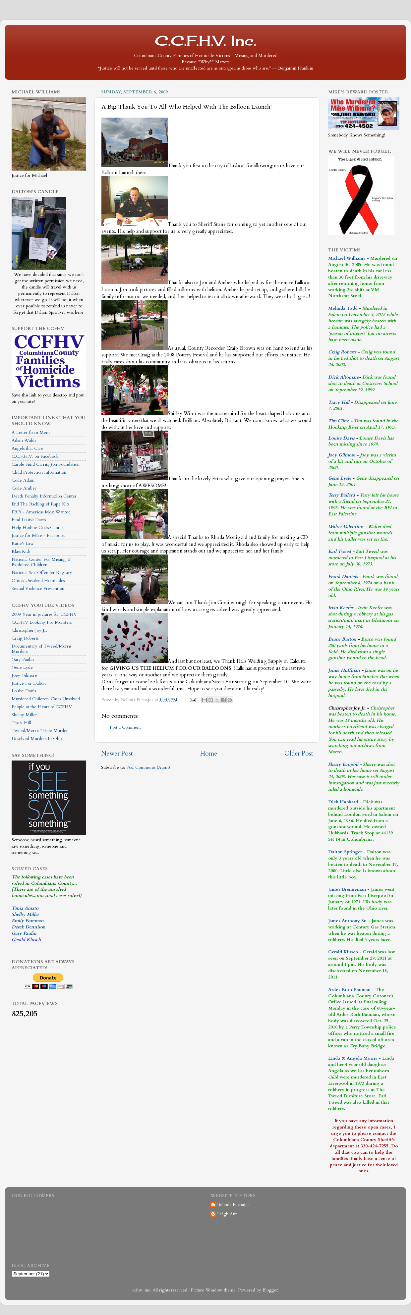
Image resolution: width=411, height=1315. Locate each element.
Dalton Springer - (347, 852)
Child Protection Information (39, 472)
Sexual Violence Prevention (38, 589)
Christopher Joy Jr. (29, 630)
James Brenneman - (349, 889)
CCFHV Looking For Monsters (42, 622)
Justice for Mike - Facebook (38, 536)
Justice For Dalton (29, 683)
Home (208, 753)
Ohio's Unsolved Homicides (38, 581)
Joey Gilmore (24, 675)
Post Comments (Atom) (148, 767)
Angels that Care (27, 448)
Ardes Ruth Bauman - (352, 990)
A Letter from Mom (31, 433)
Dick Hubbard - (345, 802)
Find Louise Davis (29, 520)
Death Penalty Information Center (44, 496)
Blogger (270, 1290)
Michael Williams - (348, 258)
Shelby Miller (24, 715)
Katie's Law (23, 544)
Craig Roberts (25, 638)
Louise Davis (24, 691)
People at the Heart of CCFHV (42, 707)
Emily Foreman (28, 921)
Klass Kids (21, 551)
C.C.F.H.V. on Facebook (35, 456)
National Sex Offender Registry (42, 573)
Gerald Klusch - (345, 952)
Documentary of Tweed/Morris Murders (41, 649)
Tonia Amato (25, 908)
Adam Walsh (24, 441)
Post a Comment (125, 727)
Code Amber (24, 488)
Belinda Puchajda (233, 1205)
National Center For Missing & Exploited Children (41, 562)
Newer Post (117, 753)
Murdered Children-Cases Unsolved (46, 699)
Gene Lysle (22, 667)
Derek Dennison (28, 927)
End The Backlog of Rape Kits (40, 504)
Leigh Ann (227, 1214)
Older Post (298, 753)
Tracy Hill (21, 723)
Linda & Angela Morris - (354, 1058)
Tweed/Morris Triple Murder (40, 731)
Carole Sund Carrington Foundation (46, 464)
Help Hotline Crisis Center (37, 528)
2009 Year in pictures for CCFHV (44, 614)
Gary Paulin (23, 659)
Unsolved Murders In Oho (37, 739)
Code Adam (23, 480)
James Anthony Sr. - (349, 921)
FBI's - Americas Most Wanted (41, 512)
